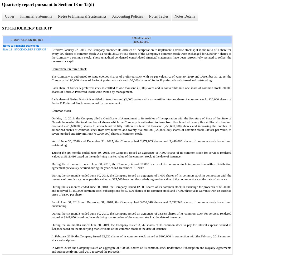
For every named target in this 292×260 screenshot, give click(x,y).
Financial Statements (36, 16)
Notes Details (185, 16)
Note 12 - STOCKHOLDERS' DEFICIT (24, 49)
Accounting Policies (127, 16)
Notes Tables (159, 16)
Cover (9, 16)
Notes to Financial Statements (82, 16)
